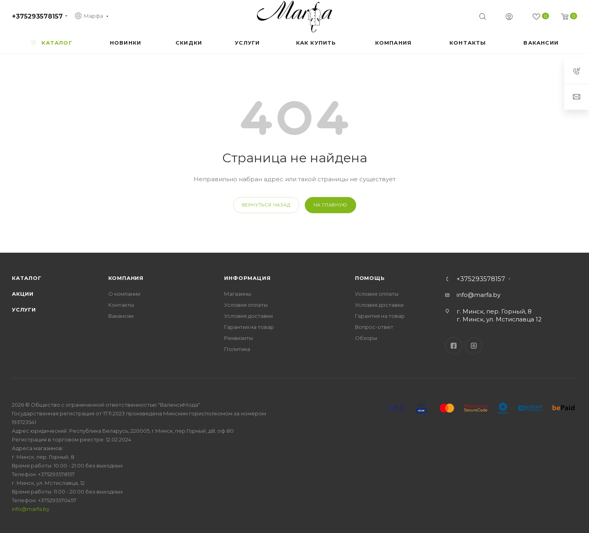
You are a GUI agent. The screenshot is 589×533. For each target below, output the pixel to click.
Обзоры (366, 338)
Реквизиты (238, 338)
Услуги (24, 309)
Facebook (453, 345)
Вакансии (121, 316)
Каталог (27, 278)
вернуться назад (266, 205)
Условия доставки (248, 316)
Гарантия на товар (249, 327)
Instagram (473, 345)
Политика (237, 349)
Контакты (121, 305)
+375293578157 (37, 16)
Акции (23, 294)
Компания (125, 278)
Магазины (237, 294)
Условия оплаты (246, 305)
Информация (247, 278)
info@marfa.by (478, 294)
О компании (124, 294)
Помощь (370, 278)
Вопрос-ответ (374, 327)
